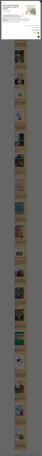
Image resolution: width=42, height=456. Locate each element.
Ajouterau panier (34, 32)
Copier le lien (37, 25)
